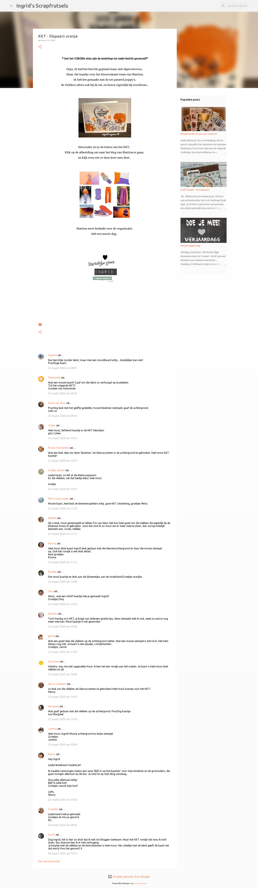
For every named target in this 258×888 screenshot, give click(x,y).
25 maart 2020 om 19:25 (62, 696)
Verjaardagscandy (190, 245)
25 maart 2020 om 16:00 (62, 626)
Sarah (51, 834)
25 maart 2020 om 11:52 (62, 562)
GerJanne (53, 661)
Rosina (52, 543)
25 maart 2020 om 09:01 (62, 368)
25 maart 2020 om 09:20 (62, 393)
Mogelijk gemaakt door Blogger (129, 876)
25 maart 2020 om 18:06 (62, 674)
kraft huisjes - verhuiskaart (195, 189)
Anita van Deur (57, 402)
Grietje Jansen (56, 470)
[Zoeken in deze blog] (231, 6)
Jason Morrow (140, 883)
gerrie (51, 636)
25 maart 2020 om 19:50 (62, 719)
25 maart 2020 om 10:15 (62, 438)
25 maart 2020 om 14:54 (62, 604)
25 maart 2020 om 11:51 (62, 533)
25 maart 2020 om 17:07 (62, 651)
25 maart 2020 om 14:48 (62, 581)
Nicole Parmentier (58, 447)
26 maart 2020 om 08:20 (62, 825)
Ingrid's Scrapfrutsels (42, 6)
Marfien (52, 613)
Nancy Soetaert (57, 683)
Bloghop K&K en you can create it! (199, 134)
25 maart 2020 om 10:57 (62, 460)
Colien (51, 425)
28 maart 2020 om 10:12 (62, 853)
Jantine (52, 728)
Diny (50, 591)
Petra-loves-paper (58, 498)
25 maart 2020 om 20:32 (62, 799)
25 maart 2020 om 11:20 (62, 508)
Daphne (52, 355)
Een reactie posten (49, 861)
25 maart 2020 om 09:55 (62, 415)
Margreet (53, 706)
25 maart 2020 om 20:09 (62, 744)
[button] (40, 47)
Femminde (54, 377)
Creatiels (53, 809)
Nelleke (52, 518)
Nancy (51, 754)
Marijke (52, 571)
